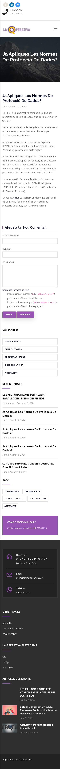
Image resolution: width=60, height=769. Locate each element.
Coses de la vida (14, 365)
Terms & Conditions (12, 628)
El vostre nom (10, 235)
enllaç (16, 197)
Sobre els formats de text (15, 289)
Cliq (4, 656)
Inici (30, 64)
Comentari (8, 262)
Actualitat (11, 373)
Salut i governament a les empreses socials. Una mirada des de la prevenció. (38, 710)
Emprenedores (13, 349)
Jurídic (5, 106)
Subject (7, 249)
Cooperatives (12, 341)
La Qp (5, 662)
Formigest (7, 667)
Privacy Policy (9, 633)
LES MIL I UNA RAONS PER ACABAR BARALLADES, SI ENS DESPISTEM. (37, 692)
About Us (7, 623)
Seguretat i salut (15, 357)
